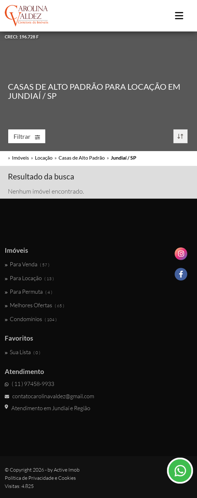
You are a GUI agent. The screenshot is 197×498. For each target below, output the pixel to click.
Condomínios (31, 318)
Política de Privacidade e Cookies (40, 478)
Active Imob (67, 470)
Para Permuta (28, 291)
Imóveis (20, 158)
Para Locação (29, 277)
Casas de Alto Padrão (82, 158)
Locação (44, 158)
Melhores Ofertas (34, 305)
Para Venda (27, 264)
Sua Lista (22, 351)
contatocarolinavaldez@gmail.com (49, 396)
